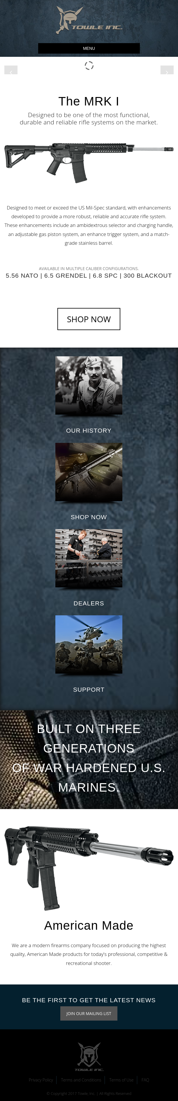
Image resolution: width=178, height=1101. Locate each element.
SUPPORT (89, 689)
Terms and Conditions (81, 1080)
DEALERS (88, 603)
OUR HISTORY (89, 430)
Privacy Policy (41, 1080)
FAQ (145, 1080)
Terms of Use (121, 1080)
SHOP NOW (89, 319)
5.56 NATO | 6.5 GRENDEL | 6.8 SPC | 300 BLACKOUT (89, 275)
